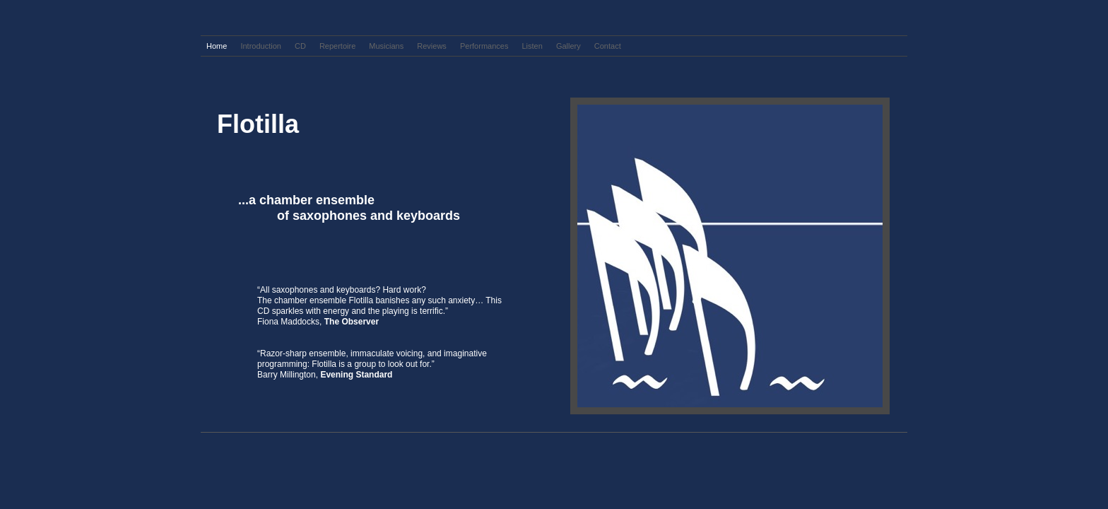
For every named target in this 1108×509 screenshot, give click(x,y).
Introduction (261, 46)
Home (217, 46)
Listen (532, 46)
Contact (607, 46)
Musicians (387, 46)
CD (301, 46)
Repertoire (338, 46)
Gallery (569, 46)
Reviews (433, 46)
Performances (485, 46)
